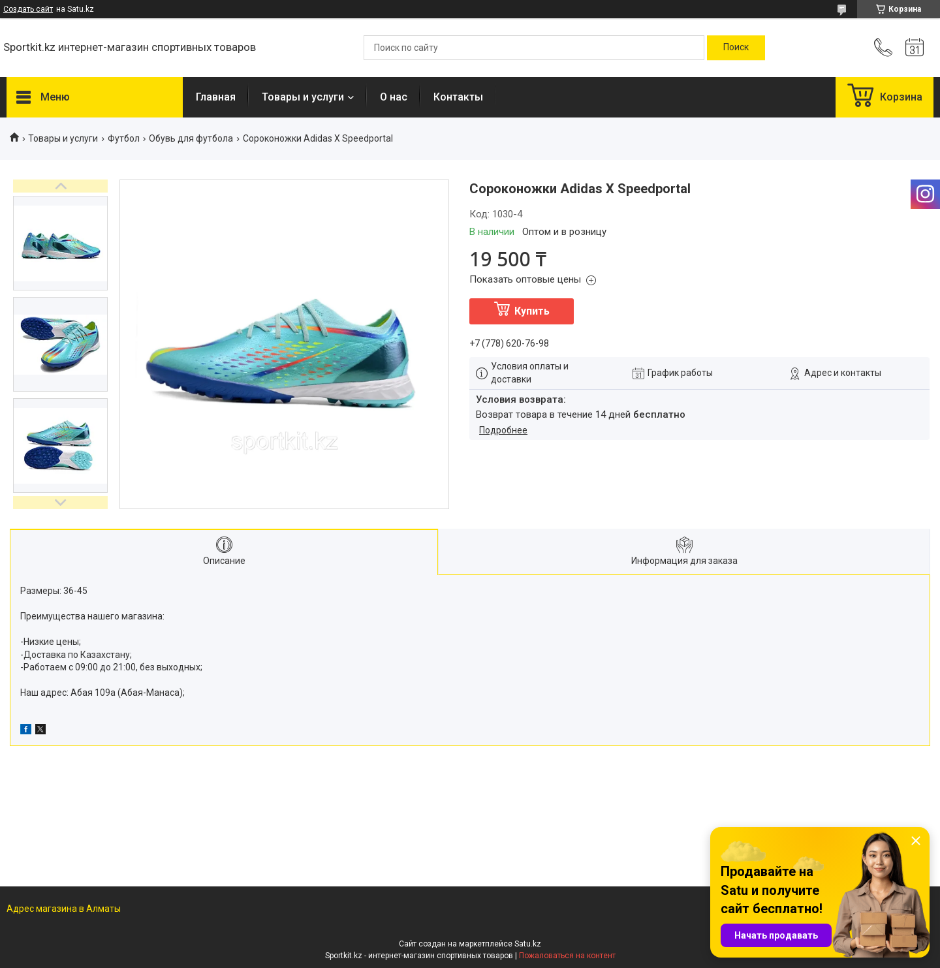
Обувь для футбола (191, 138)
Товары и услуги (303, 97)
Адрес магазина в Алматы (64, 908)
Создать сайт (28, 9)
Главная (216, 97)
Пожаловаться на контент (567, 955)
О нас (393, 97)
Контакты (458, 97)
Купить (532, 311)
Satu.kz (527, 943)
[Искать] (736, 47)
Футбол (124, 138)
